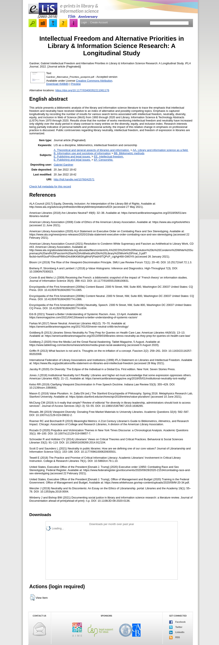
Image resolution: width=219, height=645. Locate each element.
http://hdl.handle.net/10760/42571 (74, 179)
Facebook (177, 622)
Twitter (175, 627)
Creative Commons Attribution (94, 80)
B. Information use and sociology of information (82, 153)
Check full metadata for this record (50, 186)
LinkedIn (176, 632)
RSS (174, 637)
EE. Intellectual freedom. (109, 156)
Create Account (99, 22)
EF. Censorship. (103, 159)
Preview (76, 83)
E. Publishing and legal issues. (72, 156)
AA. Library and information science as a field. (160, 150)
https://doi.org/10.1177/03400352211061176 (82, 90)
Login (84, 22)
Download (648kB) (57, 83)
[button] (32, 597)
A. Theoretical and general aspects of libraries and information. (92, 150)
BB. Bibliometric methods (129, 153)
